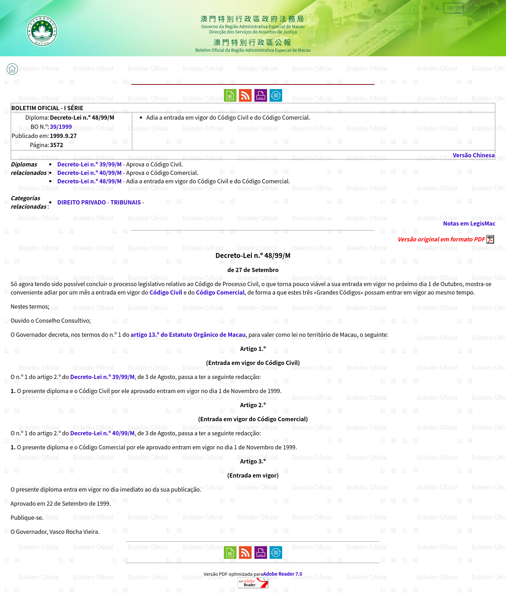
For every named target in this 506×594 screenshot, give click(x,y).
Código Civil (166, 292)
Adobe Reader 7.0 (282, 573)
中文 (453, 8)
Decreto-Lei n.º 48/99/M (89, 181)
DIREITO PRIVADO (81, 202)
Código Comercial (220, 292)
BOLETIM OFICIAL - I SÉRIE (47, 107)
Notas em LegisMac (469, 223)
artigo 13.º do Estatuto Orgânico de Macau (188, 334)
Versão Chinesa (474, 155)
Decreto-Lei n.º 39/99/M (89, 164)
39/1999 (61, 126)
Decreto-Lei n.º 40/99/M (89, 172)
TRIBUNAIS (125, 202)
